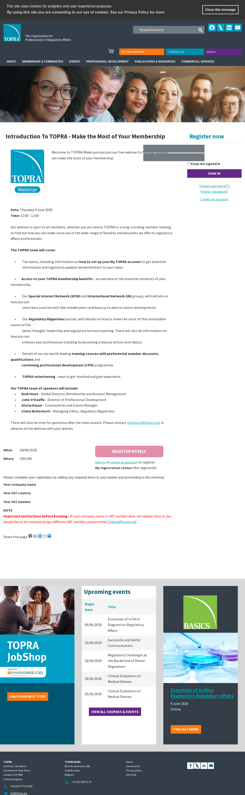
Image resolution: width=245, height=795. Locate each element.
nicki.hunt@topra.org (143, 422)
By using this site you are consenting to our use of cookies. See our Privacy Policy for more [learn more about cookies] (85, 12)
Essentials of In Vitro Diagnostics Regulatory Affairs (202, 693)
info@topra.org (18, 793)
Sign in (211, 51)
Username (195, 146)
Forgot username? (213, 186)
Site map (131, 774)
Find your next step (28, 696)
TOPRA (46, 36)
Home (129, 762)
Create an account (214, 199)
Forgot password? (214, 191)
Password (195, 155)
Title (112, 607)
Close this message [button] (220, 9)
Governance (133, 766)
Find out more (186, 729)
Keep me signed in (205, 163)
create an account (124, 462)
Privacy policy (134, 770)
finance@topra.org (122, 521)
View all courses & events (115, 711)
